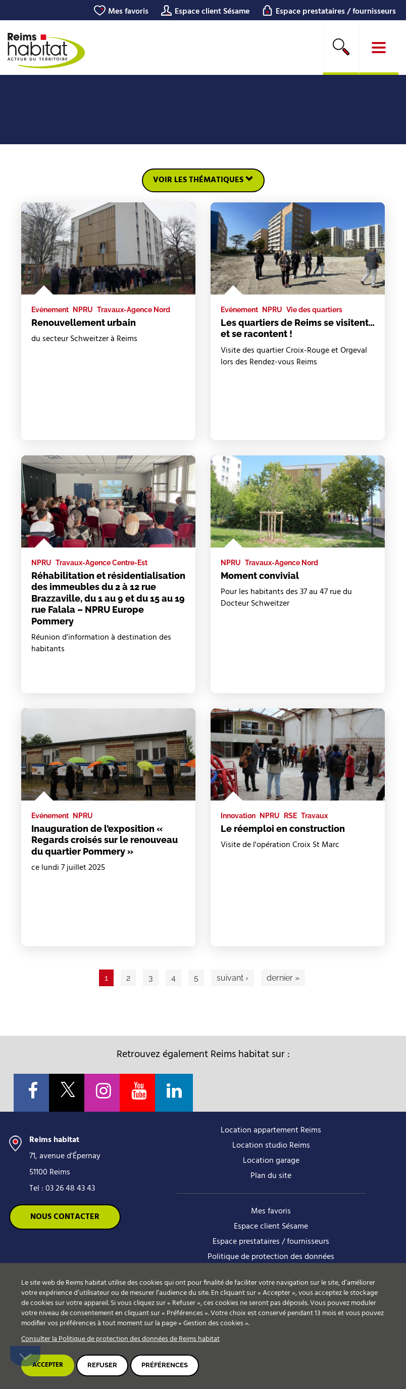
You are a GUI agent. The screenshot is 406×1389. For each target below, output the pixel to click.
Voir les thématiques (203, 180)
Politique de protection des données (271, 1257)
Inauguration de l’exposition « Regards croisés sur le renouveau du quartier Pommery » (104, 840)
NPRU (83, 310)
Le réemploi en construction (283, 828)
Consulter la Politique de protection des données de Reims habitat (120, 1339)
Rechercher (341, 46)
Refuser (102, 1365)
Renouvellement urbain (83, 322)
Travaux (314, 816)
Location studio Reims (271, 1145)
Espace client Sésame (212, 11)
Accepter (47, 1365)
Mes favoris (128, 11)
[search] (341, 47)
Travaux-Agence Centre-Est (101, 563)
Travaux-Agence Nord (133, 310)
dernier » (283, 978)
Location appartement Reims (271, 1130)
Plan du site (270, 1176)
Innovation (238, 816)
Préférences (164, 1365)
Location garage (271, 1160)
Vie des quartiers (314, 310)
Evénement (50, 310)
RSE (290, 816)
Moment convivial (260, 575)
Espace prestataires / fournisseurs (336, 11)
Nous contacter (64, 1217)
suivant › (232, 978)
